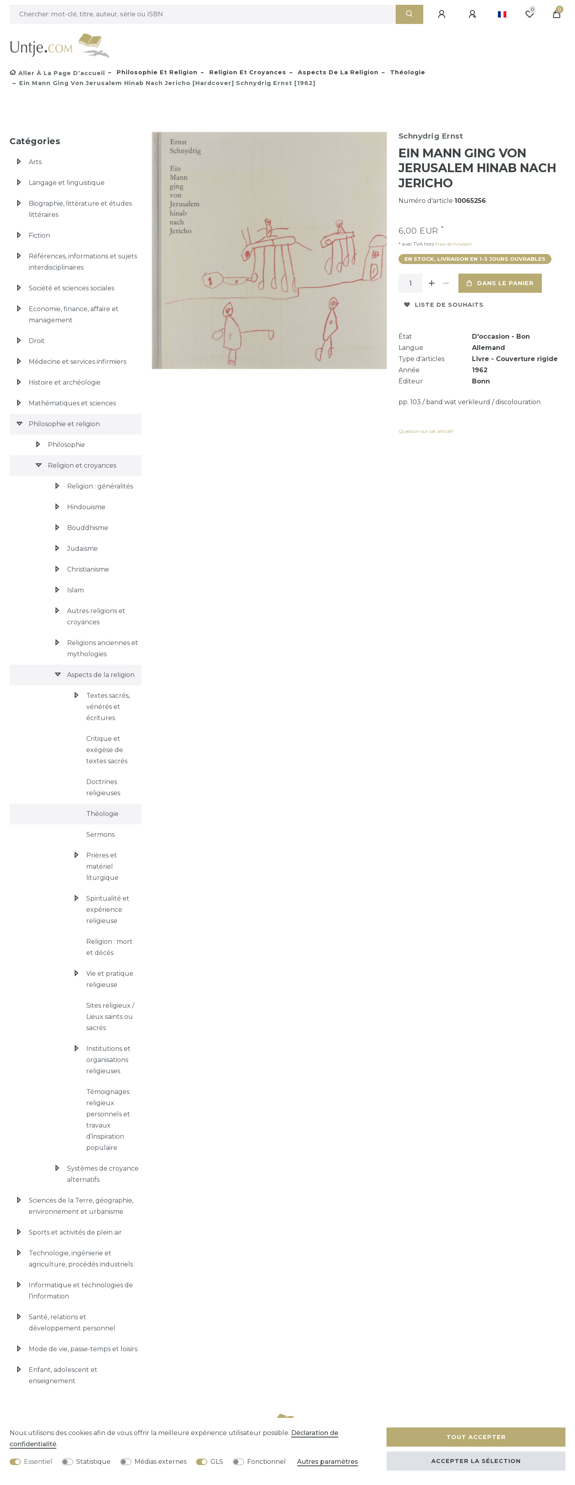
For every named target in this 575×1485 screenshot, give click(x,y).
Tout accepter (476, 1437)
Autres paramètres (327, 1461)
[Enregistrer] (473, 14)
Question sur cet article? (426, 431)
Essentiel (38, 1461)
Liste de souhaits (444, 304)
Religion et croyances (246, 72)
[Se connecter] (443, 14)
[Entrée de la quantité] (410, 283)
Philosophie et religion (156, 72)
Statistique (93, 1461)
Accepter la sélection (476, 1461)
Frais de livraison (453, 244)
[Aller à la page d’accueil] (57, 73)
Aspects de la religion (337, 72)
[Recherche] (409, 14)
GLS (216, 1461)
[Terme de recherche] (203, 14)
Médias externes (160, 1461)
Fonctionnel (266, 1461)
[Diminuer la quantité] (446, 283)
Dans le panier (500, 283)
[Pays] (502, 14)
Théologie (406, 72)
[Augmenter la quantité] (432, 283)
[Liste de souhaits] (529, 14)
